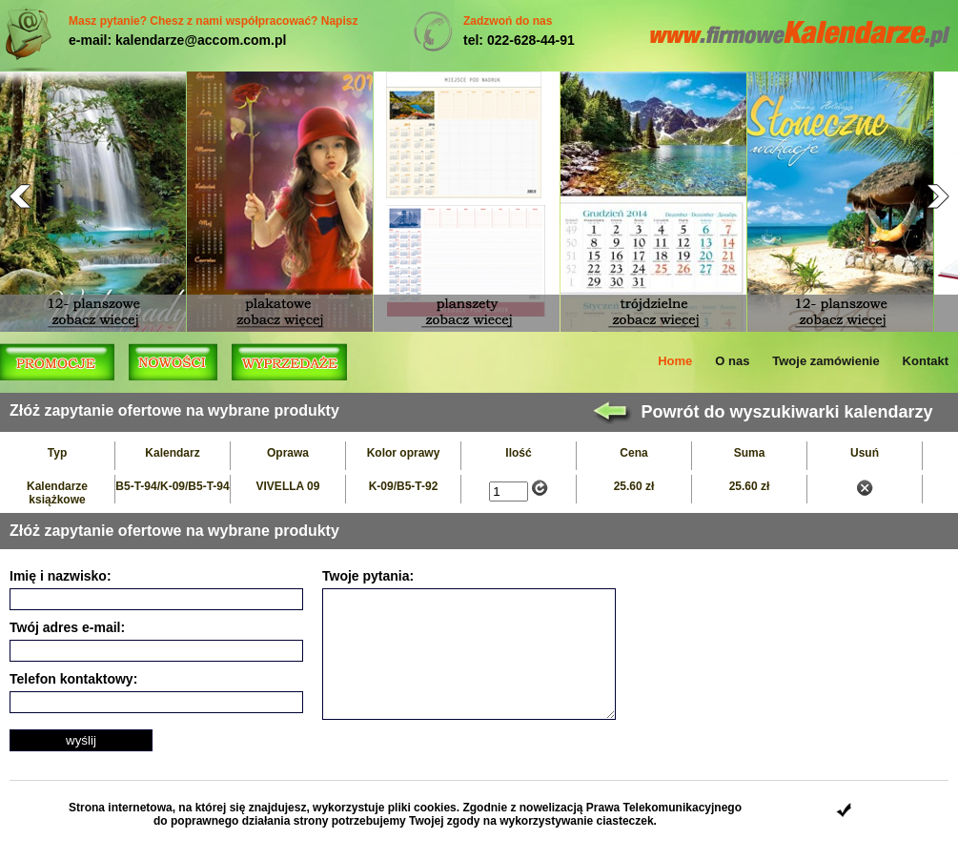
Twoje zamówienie (825, 361)
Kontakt (925, 361)
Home (675, 361)
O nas (732, 361)
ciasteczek (625, 821)
